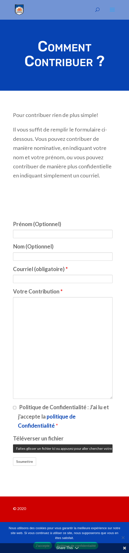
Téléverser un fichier (38, 438)
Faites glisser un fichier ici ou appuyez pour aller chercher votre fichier (64, 448)
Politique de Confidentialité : (63, 416)
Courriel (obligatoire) (40, 269)
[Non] (122, 537)
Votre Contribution (38, 291)
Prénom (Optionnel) (37, 224)
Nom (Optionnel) (33, 246)
